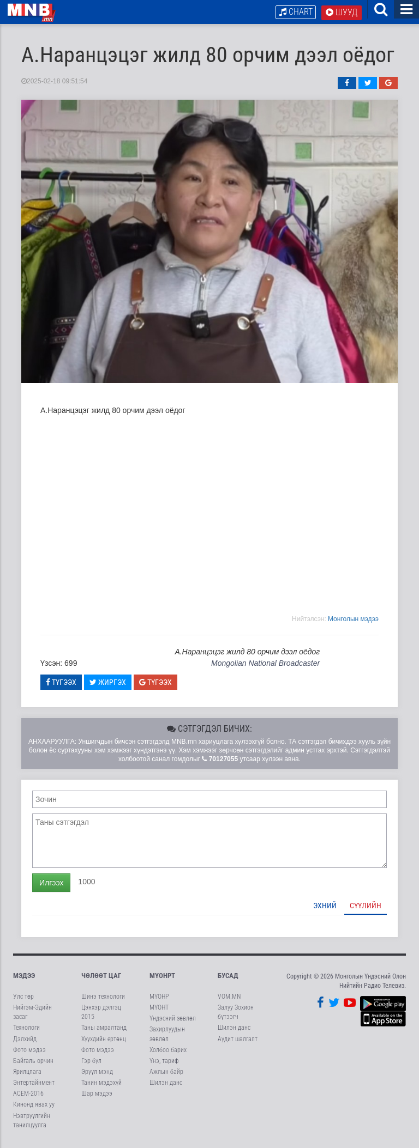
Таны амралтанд (104, 1030)
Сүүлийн (365, 907)
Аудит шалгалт (238, 1040)
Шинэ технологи (103, 999)
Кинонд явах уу (34, 1106)
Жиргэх (107, 683)
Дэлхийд (25, 1040)
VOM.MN (229, 999)
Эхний (325, 907)
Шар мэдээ (96, 1096)
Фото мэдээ (29, 1051)
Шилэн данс (165, 1085)
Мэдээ (24, 977)
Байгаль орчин (33, 1062)
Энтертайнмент (34, 1085)
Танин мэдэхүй (101, 1085)
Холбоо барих (168, 1051)
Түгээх (61, 683)
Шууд (341, 12)
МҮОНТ (159, 1009)
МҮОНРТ (162, 977)
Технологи (26, 1030)
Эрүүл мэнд (97, 1074)
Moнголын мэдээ (353, 620)
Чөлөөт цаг (101, 977)
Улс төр (23, 999)
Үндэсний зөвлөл (172, 1020)
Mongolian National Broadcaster (265, 665)
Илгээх (51, 884)
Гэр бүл (91, 1062)
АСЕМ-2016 (28, 1096)
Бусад (228, 977)
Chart (296, 12)
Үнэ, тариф (164, 1062)
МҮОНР (159, 999)
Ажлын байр (166, 1074)
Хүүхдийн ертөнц (103, 1040)
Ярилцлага (27, 1074)
